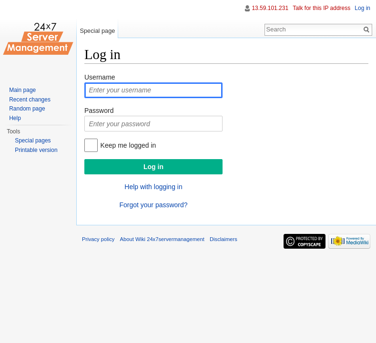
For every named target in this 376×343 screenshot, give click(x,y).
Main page (22, 90)
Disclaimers (223, 239)
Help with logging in (153, 187)
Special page (97, 30)
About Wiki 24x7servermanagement (162, 239)
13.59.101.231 (270, 8)
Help (15, 118)
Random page (27, 108)
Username (99, 77)
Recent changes (30, 99)
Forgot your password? (153, 205)
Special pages (33, 140)
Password (98, 110)
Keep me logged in (128, 145)
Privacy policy (98, 239)
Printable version (36, 150)
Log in (362, 8)
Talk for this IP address (321, 8)
